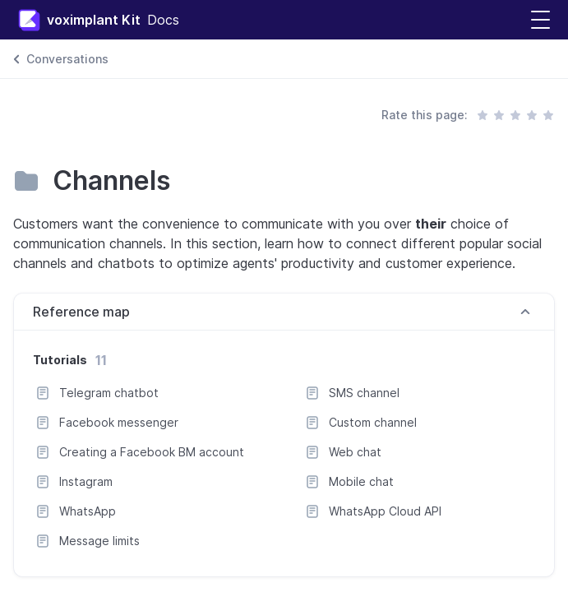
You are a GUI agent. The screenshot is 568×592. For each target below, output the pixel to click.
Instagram (86, 481)
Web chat (355, 452)
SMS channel (364, 393)
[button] (540, 20)
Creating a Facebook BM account (151, 452)
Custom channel (373, 422)
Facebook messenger (118, 422)
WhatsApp (87, 511)
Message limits (99, 541)
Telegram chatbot (109, 393)
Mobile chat (361, 481)
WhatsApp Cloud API (385, 511)
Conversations (67, 59)
